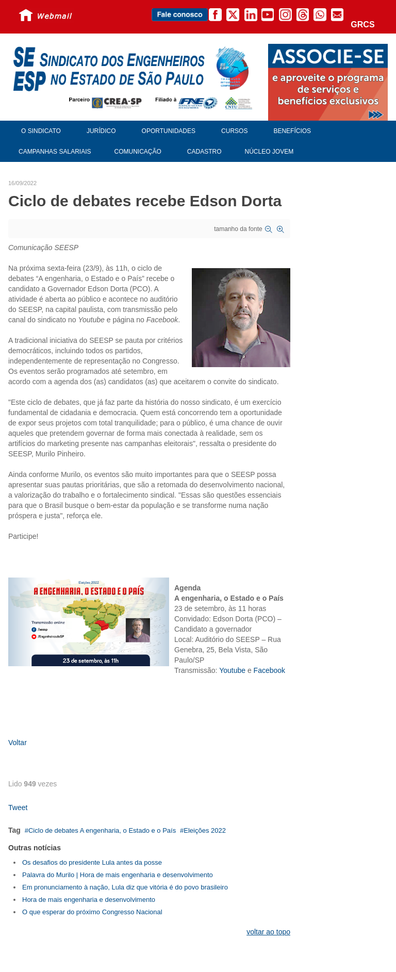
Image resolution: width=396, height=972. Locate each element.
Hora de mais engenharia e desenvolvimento (88, 899)
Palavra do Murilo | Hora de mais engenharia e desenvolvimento (117, 875)
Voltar (17, 742)
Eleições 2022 (205, 830)
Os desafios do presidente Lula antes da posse (92, 862)
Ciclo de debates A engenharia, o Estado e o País (102, 830)
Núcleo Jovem (269, 151)
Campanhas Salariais (55, 151)
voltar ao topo (268, 932)
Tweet (17, 807)
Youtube (232, 670)
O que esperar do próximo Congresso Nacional (92, 912)
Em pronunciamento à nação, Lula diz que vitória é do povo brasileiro (125, 887)
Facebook (269, 670)
